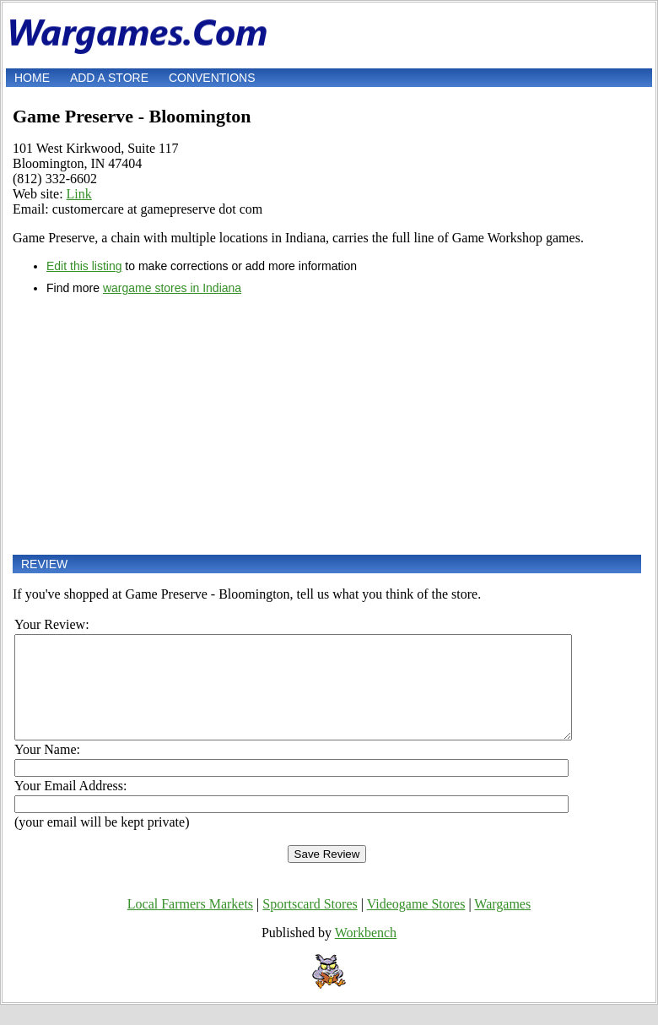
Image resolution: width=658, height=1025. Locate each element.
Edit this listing (83, 266)
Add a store (109, 77)
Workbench (365, 953)
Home (32, 77)
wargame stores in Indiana (172, 288)
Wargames (502, 924)
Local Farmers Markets (190, 924)
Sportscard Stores (309, 924)
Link (79, 194)
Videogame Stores (416, 924)
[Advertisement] (327, 424)
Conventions (212, 77)
